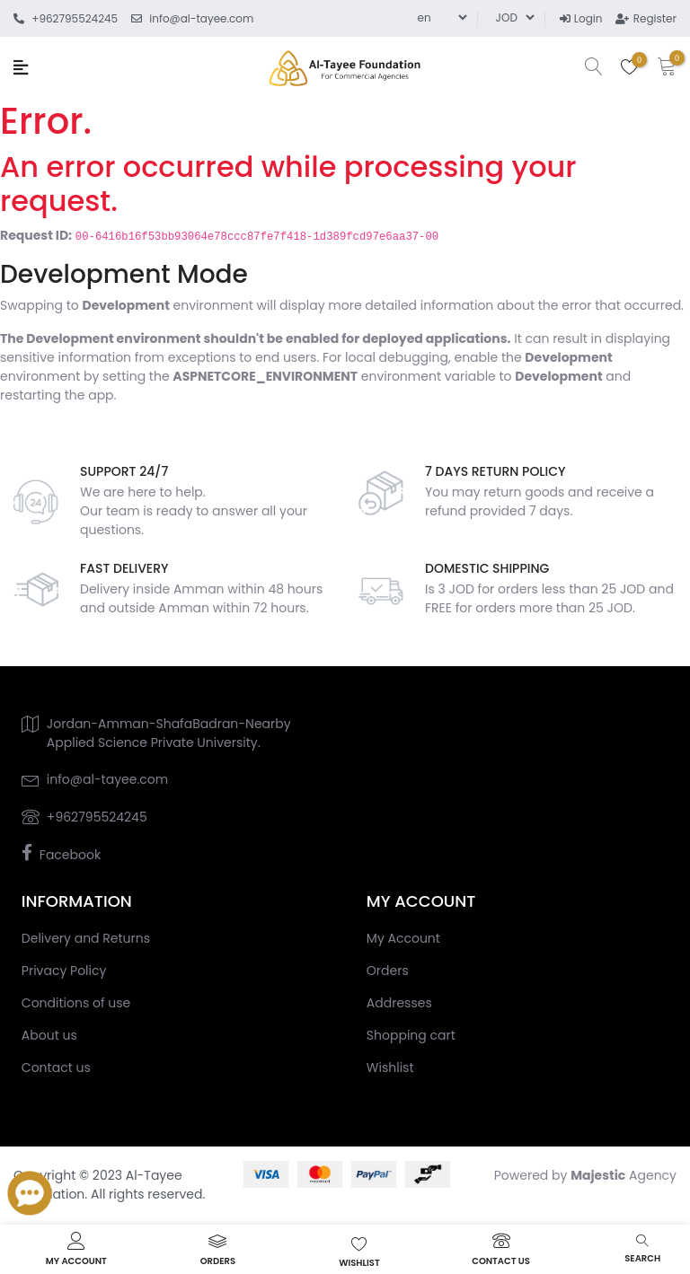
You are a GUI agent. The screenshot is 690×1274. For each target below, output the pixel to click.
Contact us (56, 1067)
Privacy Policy (64, 971)
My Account (403, 938)
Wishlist (390, 1067)
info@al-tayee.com (107, 779)
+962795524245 (97, 817)
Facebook (70, 855)
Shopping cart (411, 1035)
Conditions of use (76, 1003)
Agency (624, 1175)
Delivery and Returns (86, 938)
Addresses (399, 1003)
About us (49, 1035)
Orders (388, 971)
